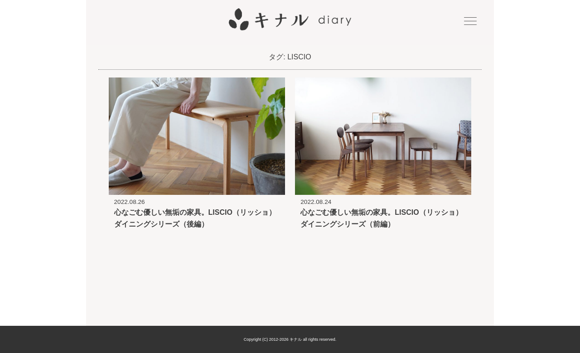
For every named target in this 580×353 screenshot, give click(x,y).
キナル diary (290, 19)
